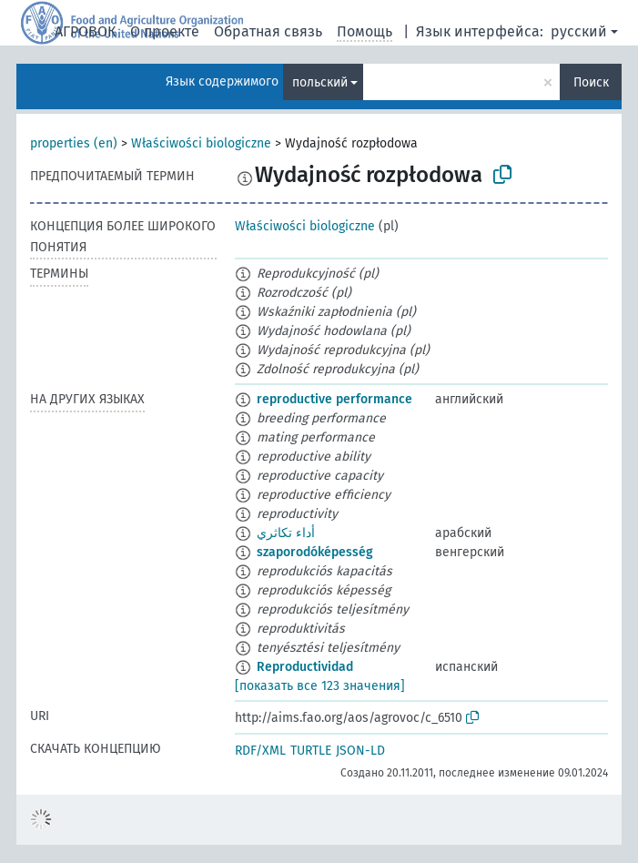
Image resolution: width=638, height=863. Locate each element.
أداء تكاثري (286, 533)
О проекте (164, 31)
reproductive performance (334, 399)
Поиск (591, 82)
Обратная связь (268, 31)
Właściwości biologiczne (201, 143)
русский (579, 31)
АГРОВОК (85, 31)
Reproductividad (305, 667)
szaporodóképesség (315, 552)
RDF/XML (260, 750)
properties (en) (73, 143)
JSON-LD (360, 750)
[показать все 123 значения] (320, 686)
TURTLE (310, 750)
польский (320, 82)
